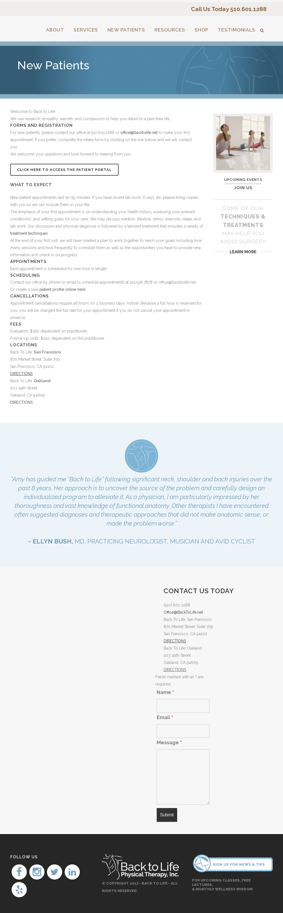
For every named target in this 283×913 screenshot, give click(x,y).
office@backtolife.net (139, 132)
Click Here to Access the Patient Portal (64, 170)
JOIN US (243, 187)
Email (165, 717)
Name (165, 692)
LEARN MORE (243, 251)
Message (169, 742)
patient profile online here (62, 289)
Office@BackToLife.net (183, 612)
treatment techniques (29, 233)
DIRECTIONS (21, 402)
